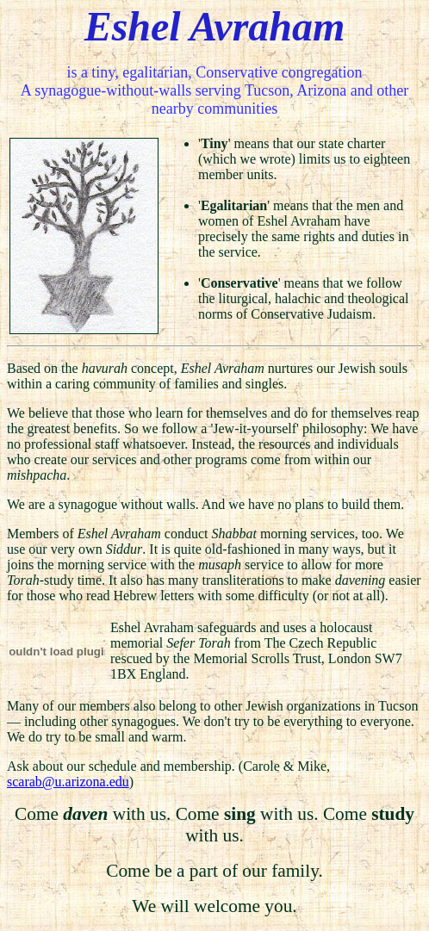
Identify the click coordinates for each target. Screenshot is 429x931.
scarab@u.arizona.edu (68, 781)
